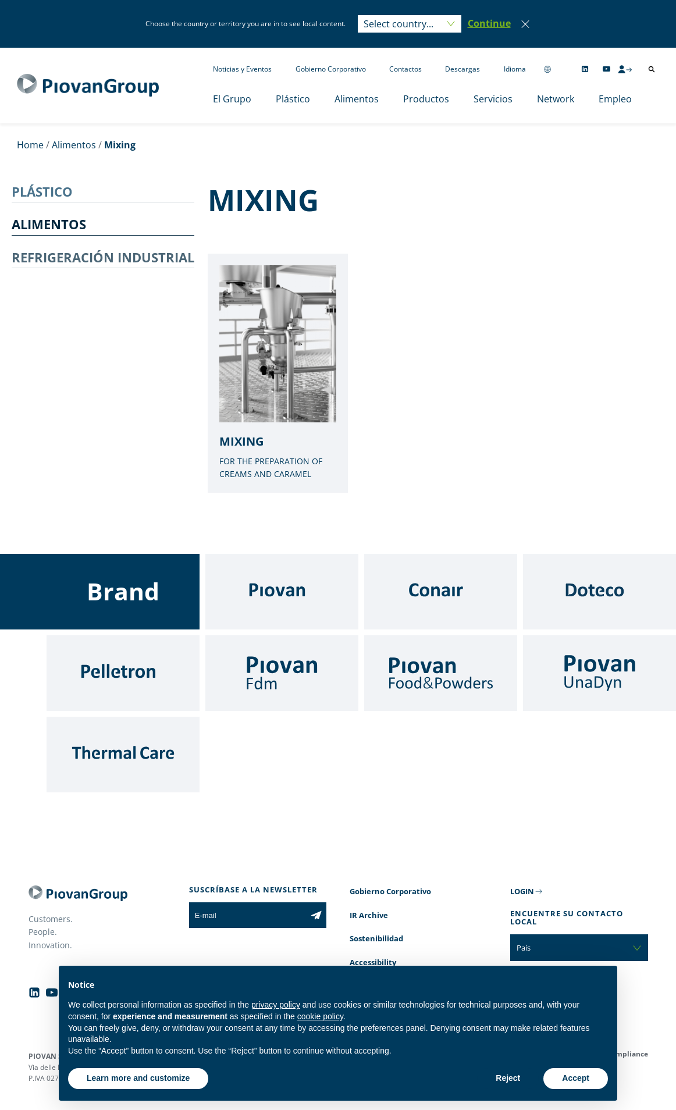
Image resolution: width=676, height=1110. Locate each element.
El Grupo (232, 98)
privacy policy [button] (275, 1004)
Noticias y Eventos (242, 69)
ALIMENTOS (49, 224)
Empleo (615, 98)
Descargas (462, 69)
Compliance (627, 1054)
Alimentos (357, 98)
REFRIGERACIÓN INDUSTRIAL (103, 257)
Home (30, 144)
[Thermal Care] (123, 754)
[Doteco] (599, 591)
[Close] (525, 24)
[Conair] (440, 591)
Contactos (405, 69)
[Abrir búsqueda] (651, 69)
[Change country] (547, 69)
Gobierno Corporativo (331, 69)
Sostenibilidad (376, 938)
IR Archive (369, 915)
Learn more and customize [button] (138, 1078)
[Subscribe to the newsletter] (316, 915)
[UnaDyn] (599, 673)
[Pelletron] (123, 673)
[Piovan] (281, 591)
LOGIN (522, 891)
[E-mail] (247, 915)
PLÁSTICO (42, 191)
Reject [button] (508, 1078)
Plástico (293, 98)
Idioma (515, 69)
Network (555, 98)
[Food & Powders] (440, 673)
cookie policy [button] (320, 1016)
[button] (489, 24)
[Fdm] (281, 673)
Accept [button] (575, 1078)
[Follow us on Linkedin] (585, 69)
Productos (426, 98)
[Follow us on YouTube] (606, 69)
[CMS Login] (625, 69)
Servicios (493, 98)
